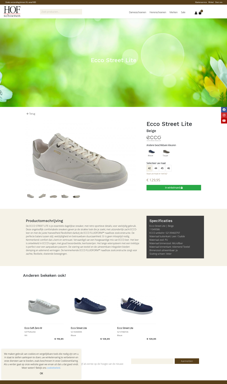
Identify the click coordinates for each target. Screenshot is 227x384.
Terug (31, 113)
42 (149, 168)
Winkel (211, 2)
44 (155, 168)
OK (41, 373)
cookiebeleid (53, 367)
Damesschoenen (137, 12)
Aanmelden (187, 361)
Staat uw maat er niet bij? (157, 173)
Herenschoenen (158, 12)
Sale (183, 12)
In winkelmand (174, 187)
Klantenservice (201, 2)
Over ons (218, 2)
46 (168, 168)
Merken (173, 12)
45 (162, 168)
